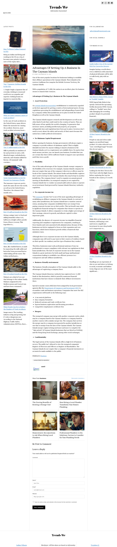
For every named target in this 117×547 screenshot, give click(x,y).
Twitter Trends (53, 22)
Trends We (58, 7)
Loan (78, 17)
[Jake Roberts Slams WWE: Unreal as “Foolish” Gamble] (101, 88)
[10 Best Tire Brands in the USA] (101, 159)
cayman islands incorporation (45, 105)
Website (34, 493)
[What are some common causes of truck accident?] (16, 108)
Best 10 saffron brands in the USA (15, 212)
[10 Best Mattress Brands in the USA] (100, 197)
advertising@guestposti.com (100, 31)
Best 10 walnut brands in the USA (15, 274)
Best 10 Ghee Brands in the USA (15, 243)
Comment (35, 457)
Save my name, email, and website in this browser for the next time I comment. (56, 502)
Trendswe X (95, 545)
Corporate (39, 197)
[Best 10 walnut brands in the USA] (16, 266)
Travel (45, 17)
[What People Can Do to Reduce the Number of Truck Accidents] (16, 297)
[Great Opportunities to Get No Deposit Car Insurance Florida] (16, 171)
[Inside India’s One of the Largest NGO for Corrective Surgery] (101, 56)
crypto (24, 17)
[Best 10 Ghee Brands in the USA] (16, 234)
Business (57, 17)
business (44, 356)
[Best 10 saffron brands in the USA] (16, 203)
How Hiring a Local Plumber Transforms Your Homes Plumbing (71, 404)
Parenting (32, 17)
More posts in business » (78, 378)
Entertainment (98, 17)
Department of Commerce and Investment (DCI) (61, 288)
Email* (34, 487)
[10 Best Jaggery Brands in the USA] (101, 126)
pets (84, 17)
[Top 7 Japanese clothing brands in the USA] (16, 73)
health (16, 17)
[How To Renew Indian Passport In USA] (16, 39)
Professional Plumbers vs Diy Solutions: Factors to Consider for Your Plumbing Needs (72, 435)
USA (50, 17)
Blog (89, 17)
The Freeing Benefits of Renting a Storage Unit (41, 403)
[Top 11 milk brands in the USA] (16, 139)
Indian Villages (21, 545)
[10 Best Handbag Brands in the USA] (101, 243)
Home (64, 17)
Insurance (71, 17)
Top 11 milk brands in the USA (14, 147)
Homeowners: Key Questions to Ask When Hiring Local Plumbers (43, 435)
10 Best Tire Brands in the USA (100, 167)
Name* (34, 480)
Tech (38, 17)
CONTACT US (64, 22)
